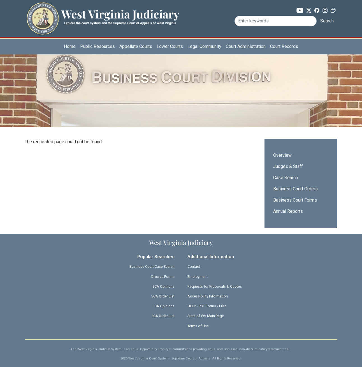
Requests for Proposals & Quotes (214, 286)
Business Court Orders (295, 188)
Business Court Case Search (152, 266)
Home (70, 46)
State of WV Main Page (205, 316)
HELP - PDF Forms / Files (207, 306)
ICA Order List (163, 316)
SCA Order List (163, 296)
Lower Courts (170, 46)
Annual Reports (288, 211)
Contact (193, 266)
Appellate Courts (135, 46)
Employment (197, 276)
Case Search (285, 177)
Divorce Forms (163, 276)
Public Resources (97, 46)
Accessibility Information (207, 296)
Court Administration (246, 46)
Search (327, 21)
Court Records (284, 46)
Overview (282, 155)
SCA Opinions (163, 286)
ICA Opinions (164, 306)
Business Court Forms (295, 200)
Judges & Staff (288, 166)
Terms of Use (198, 326)
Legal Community (204, 46)
